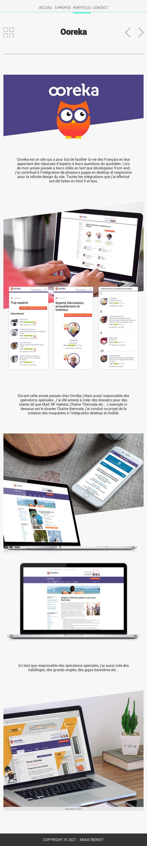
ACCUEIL (45, 8)
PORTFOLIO (82, 8)
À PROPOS (63, 8)
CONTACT (100, 8)
